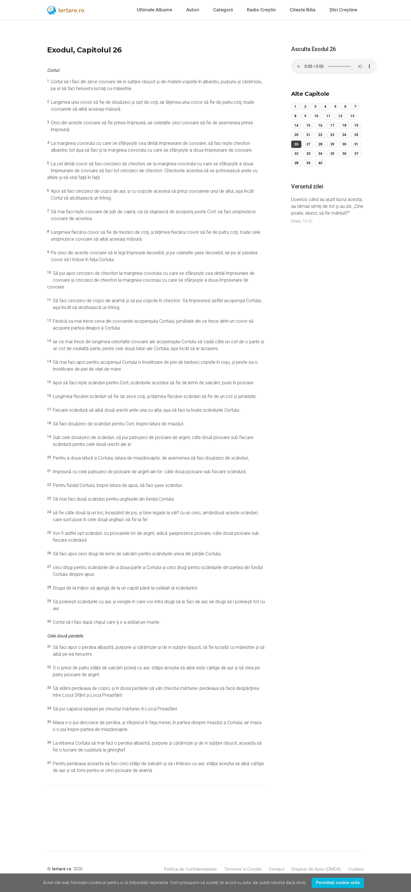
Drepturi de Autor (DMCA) (316, 869)
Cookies (356, 869)
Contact (276, 869)
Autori (192, 10)
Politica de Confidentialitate (190, 869)
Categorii (223, 10)
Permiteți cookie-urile (338, 882)
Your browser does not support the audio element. (334, 66)
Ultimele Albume (154, 10)
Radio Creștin (261, 10)
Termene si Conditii (242, 869)
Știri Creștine (343, 10)
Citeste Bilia (302, 10)
